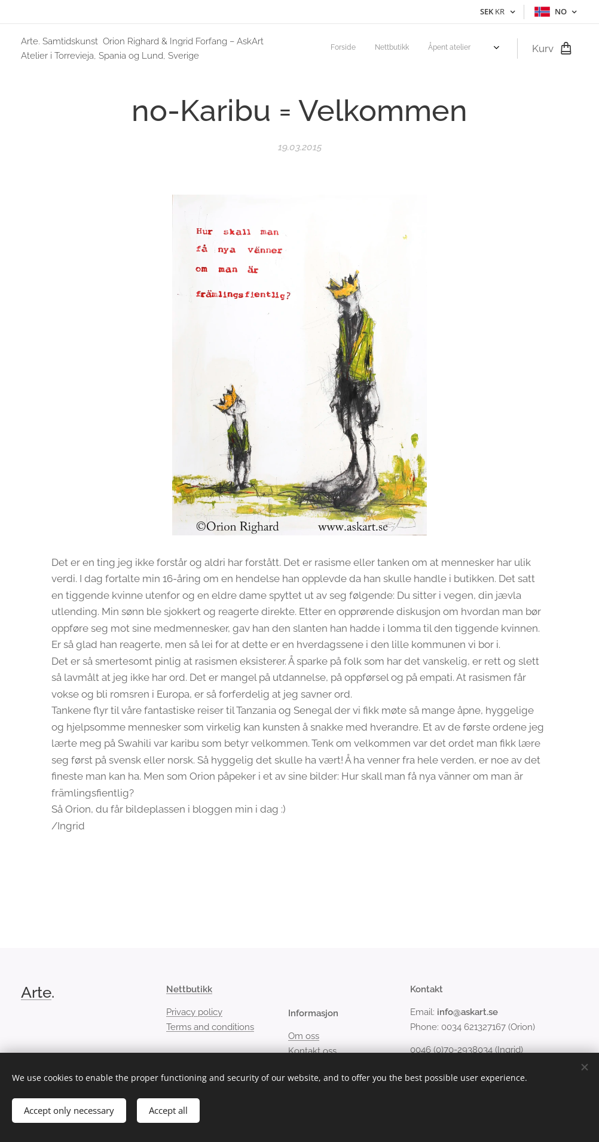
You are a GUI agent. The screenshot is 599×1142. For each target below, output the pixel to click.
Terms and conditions (210, 1026)
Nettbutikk (189, 989)
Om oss (303, 1036)
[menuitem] (403, 48)
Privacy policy (194, 1012)
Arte (36, 992)
